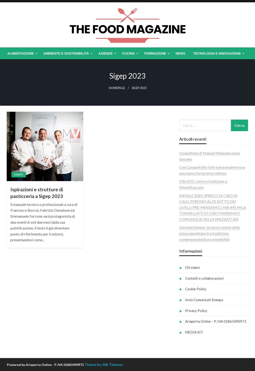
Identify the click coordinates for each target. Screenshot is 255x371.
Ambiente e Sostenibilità (66, 53)
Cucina (128, 53)
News (180, 53)
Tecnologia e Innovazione (217, 53)
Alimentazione (20, 53)
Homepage (117, 88)
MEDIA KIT (194, 332)
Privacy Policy (196, 311)
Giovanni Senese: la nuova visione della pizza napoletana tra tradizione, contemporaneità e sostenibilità (209, 233)
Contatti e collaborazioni (204, 278)
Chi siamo (192, 267)
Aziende (105, 53)
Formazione (155, 53)
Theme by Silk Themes (104, 364)
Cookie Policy (195, 289)
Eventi (18, 174)
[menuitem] (21, 53)
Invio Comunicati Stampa (204, 300)
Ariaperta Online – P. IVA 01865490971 (215, 321)
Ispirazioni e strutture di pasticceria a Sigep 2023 (36, 192)
